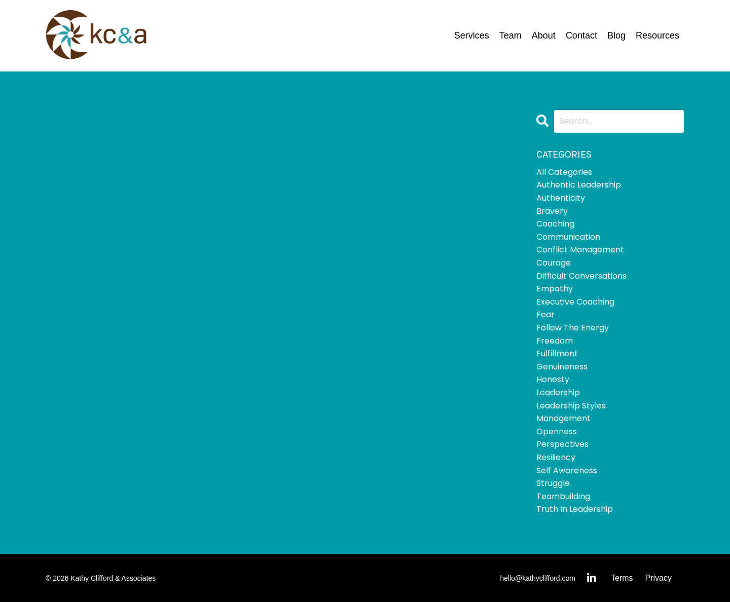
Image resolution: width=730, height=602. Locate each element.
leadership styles (571, 405)
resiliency (555, 457)
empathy (554, 288)
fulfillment (557, 353)
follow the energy (572, 327)
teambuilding (563, 496)
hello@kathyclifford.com (537, 578)
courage (553, 263)
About (544, 35)
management (563, 418)
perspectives (562, 444)
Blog (616, 35)
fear (545, 314)
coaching (555, 224)
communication (568, 237)
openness (556, 431)
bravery (552, 211)
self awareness (566, 470)
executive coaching (575, 302)
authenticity (560, 198)
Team (510, 35)
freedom (554, 341)
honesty (552, 379)
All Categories (564, 172)
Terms (622, 578)
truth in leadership (574, 509)
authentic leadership (578, 185)
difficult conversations (581, 276)
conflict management (580, 249)
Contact (581, 35)
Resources (657, 35)
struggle (553, 483)
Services (471, 35)
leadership (558, 392)
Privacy (658, 578)
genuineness (562, 366)
